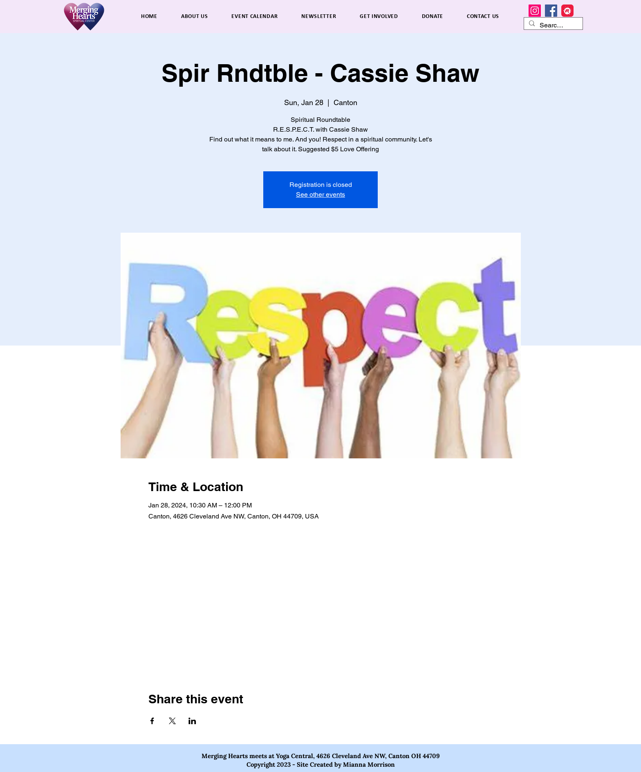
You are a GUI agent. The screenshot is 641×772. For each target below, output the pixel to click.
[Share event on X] (172, 721)
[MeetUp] (567, 10)
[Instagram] (535, 10)
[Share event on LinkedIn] (192, 721)
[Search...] (552, 25)
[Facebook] (551, 10)
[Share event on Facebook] (152, 721)
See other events (320, 194)
